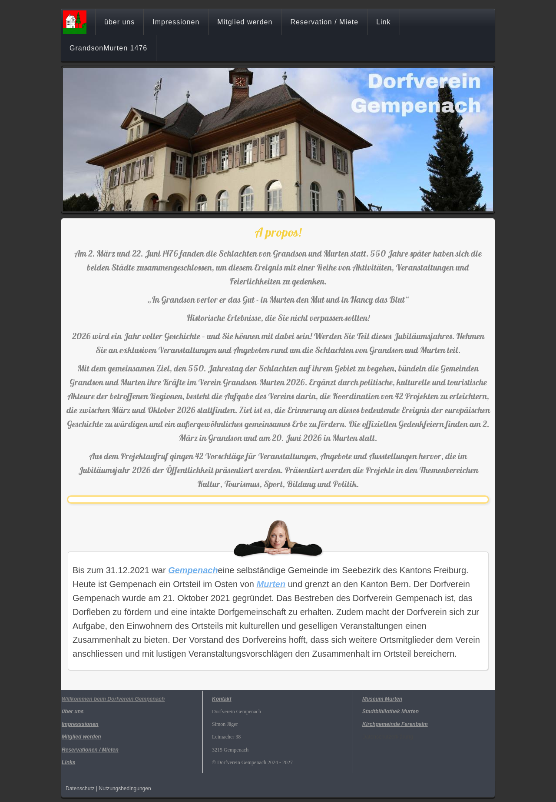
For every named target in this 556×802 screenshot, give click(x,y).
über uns (119, 22)
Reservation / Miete (324, 22)
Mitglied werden (244, 22)
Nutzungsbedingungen (125, 788)
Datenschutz (80, 788)
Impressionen (175, 22)
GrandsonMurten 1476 (108, 48)
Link (383, 22)
